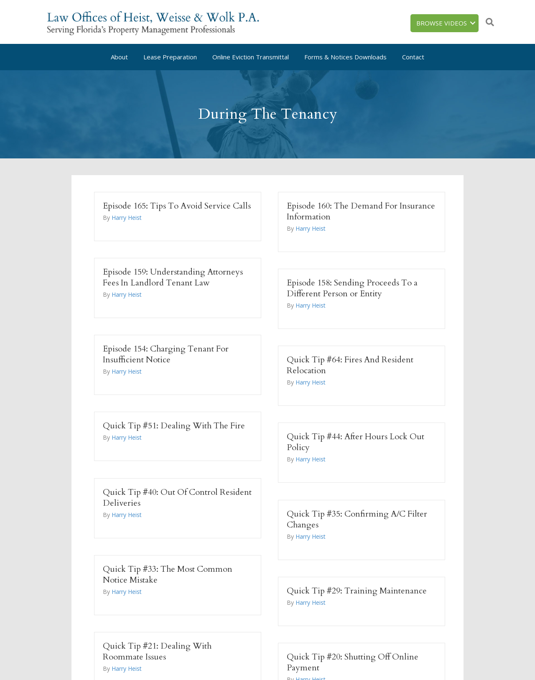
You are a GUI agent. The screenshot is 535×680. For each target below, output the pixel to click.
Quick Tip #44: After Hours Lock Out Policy (355, 442)
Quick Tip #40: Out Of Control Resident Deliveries (177, 497)
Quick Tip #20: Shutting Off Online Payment (352, 662)
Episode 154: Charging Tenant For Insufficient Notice (166, 354)
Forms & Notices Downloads (345, 57)
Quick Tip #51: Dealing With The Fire (174, 425)
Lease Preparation (170, 57)
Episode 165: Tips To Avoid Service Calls (177, 205)
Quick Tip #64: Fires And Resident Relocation (350, 365)
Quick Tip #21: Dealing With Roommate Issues (157, 651)
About (119, 57)
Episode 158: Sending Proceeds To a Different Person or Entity (352, 288)
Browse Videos (441, 23)
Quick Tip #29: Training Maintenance (357, 590)
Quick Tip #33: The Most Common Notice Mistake (167, 574)
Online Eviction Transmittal (250, 57)
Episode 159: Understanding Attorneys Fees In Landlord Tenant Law (173, 277)
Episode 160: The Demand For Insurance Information (361, 211)
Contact (413, 57)
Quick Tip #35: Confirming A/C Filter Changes (357, 519)
